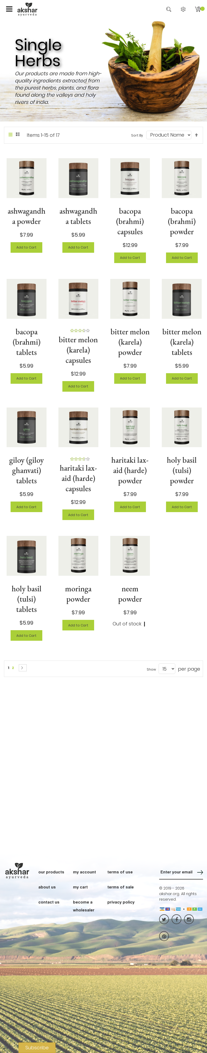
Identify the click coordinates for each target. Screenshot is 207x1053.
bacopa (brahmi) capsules (130, 221)
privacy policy (121, 902)
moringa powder (78, 593)
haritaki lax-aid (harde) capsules (78, 478)
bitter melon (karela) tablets (181, 341)
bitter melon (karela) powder (130, 341)
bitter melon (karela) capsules (78, 349)
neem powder (130, 593)
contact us (48, 902)
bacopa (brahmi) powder (182, 221)
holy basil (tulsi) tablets (27, 598)
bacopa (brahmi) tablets (26, 341)
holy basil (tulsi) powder (182, 470)
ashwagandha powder (26, 216)
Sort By (137, 135)
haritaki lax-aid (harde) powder (130, 470)
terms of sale (120, 886)
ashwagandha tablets (78, 216)
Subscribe (37, 1047)
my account (84, 871)
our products (51, 871)
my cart (80, 886)
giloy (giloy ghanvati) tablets (26, 470)
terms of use (120, 871)
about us (47, 886)
